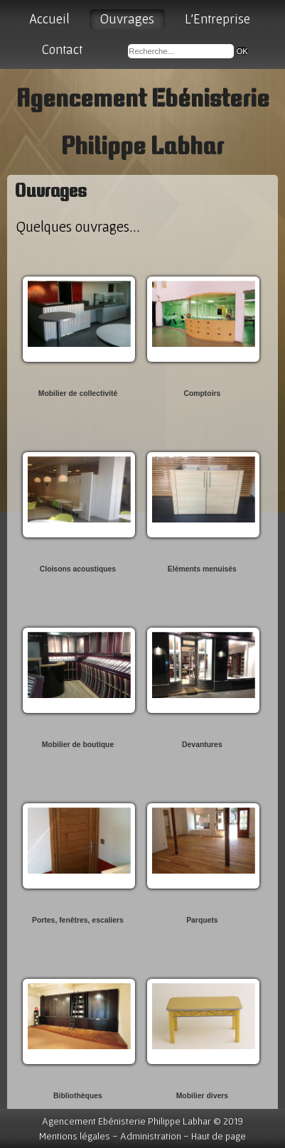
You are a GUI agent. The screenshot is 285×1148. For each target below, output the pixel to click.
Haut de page (218, 1136)
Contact (62, 49)
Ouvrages (127, 18)
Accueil (49, 18)
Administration (150, 1136)
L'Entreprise (217, 18)
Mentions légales (74, 1136)
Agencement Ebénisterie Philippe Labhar (126, 1121)
